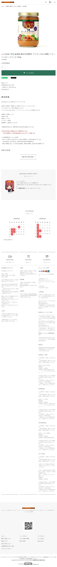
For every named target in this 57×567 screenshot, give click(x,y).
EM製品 (22, 558)
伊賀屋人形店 (21, 188)
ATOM (23, 541)
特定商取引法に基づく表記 (7, 85)
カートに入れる (28, 73)
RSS (21, 541)
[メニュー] (55, 2)
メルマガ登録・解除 (24, 538)
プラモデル (16, 557)
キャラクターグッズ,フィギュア (7, 557)
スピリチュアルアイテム (38, 557)
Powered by (28, 563)
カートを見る (40, 538)
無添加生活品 (21, 557)
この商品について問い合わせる (8, 87)
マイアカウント (41, 536)
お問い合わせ (40, 541)
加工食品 (24, 6)
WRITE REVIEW (28, 156)
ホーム (2, 6)
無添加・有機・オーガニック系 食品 (13, 6)
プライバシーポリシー (6, 548)
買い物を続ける (5, 89)
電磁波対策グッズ (47, 557)
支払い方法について (6, 543)
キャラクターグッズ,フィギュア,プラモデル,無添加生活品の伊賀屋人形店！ (30, 560)
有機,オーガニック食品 (28, 557)
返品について (4, 83)
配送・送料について (6, 538)
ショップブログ (23, 536)
